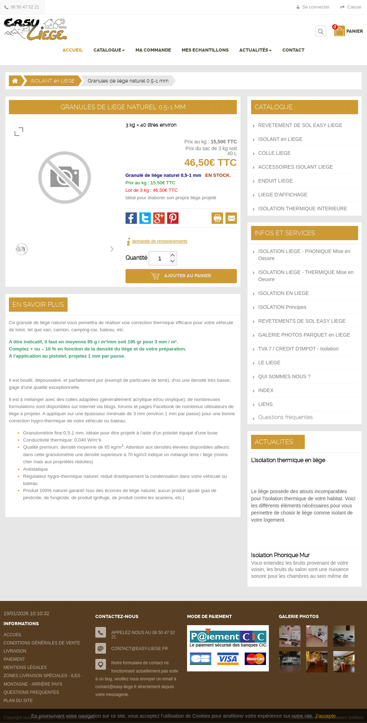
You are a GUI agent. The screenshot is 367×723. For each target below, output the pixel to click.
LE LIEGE (269, 362)
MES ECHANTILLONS (205, 50)
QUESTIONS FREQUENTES (31, 692)
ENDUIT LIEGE (275, 181)
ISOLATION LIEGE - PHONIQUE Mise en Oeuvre (304, 254)
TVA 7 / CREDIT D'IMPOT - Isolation (298, 349)
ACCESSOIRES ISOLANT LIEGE (295, 167)
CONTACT (293, 50)
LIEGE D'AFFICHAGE (282, 194)
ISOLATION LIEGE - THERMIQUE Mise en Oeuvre (305, 275)
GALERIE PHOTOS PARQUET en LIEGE (304, 335)
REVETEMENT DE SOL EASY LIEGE (300, 125)
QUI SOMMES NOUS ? (284, 376)
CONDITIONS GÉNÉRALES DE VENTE (42, 642)
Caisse (354, 7)
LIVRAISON (15, 651)
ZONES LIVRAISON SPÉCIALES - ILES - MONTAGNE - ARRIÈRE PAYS (43, 680)
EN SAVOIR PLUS (38, 304)
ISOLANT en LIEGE (53, 81)
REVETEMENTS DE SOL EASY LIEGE (302, 321)
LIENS (265, 404)
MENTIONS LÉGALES (25, 667)
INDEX (265, 390)
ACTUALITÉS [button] (255, 50)
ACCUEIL (73, 50)
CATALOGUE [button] (109, 50)
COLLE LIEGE (274, 153)
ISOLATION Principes (282, 307)
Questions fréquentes (285, 417)
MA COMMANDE (153, 50)
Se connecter (316, 7)
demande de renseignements (159, 241)
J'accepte (325, 716)
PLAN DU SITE (18, 700)
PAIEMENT (14, 659)
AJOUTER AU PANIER (187, 275)
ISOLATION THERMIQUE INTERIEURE (302, 208)
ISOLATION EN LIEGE (283, 293)
